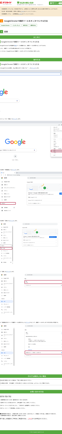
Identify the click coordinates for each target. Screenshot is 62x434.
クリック (33, 68)
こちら (22, 11)
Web (15, 45)
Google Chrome (5, 25)
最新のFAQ (33, 25)
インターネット (16, 25)
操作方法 (25, 25)
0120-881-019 (26, 2)
